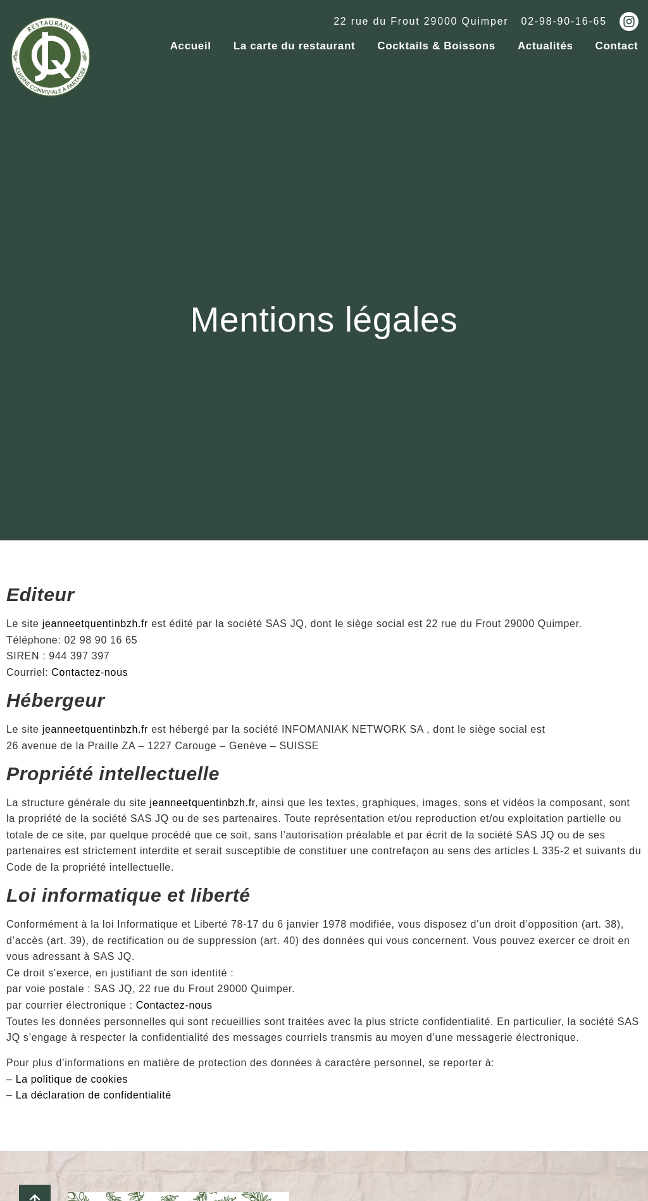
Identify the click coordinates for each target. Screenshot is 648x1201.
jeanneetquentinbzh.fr (95, 618)
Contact (617, 46)
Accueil (190, 46)
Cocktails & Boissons (436, 46)
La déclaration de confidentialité (93, 1090)
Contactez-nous (89, 666)
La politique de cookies (72, 1073)
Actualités (545, 46)
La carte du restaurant (295, 46)
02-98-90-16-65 (564, 21)
